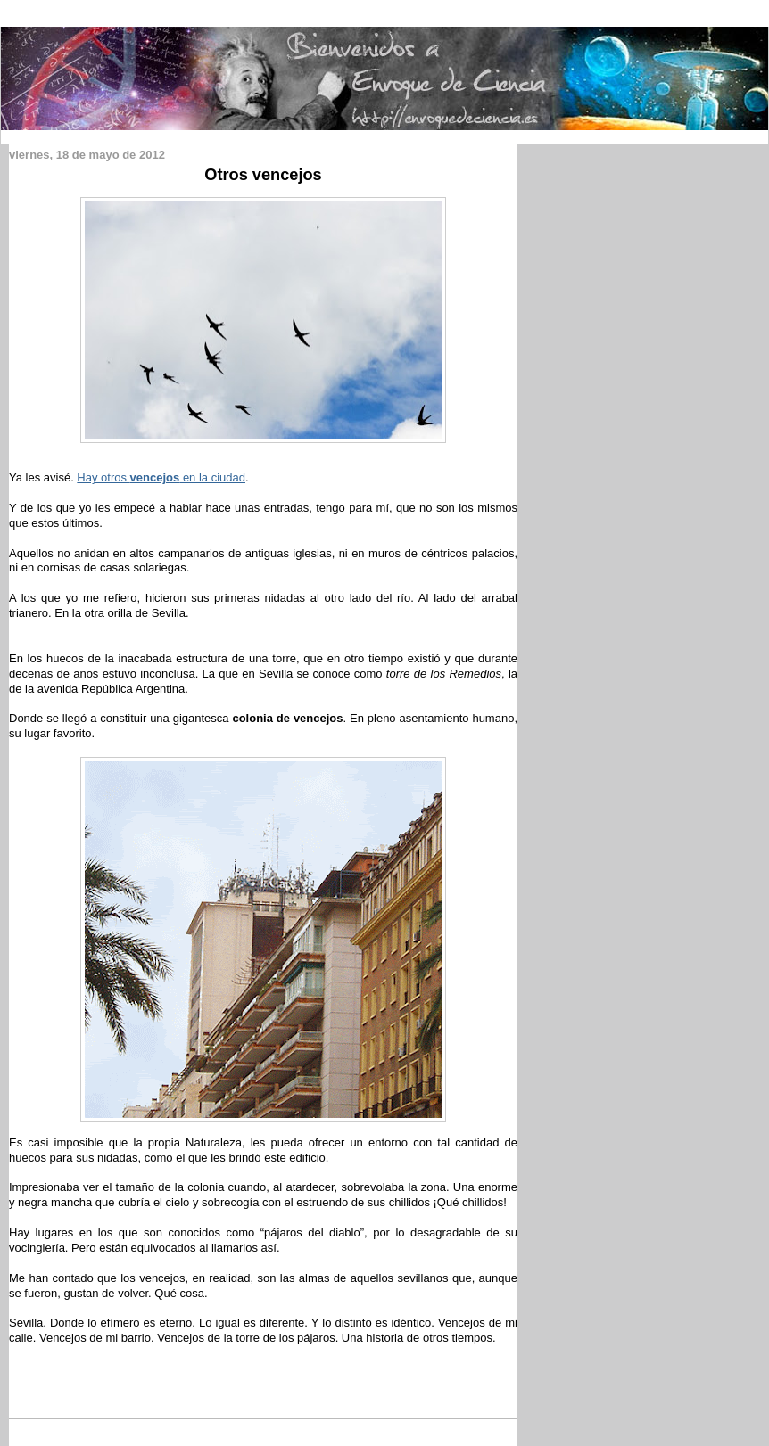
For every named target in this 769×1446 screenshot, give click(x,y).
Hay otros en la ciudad (161, 477)
